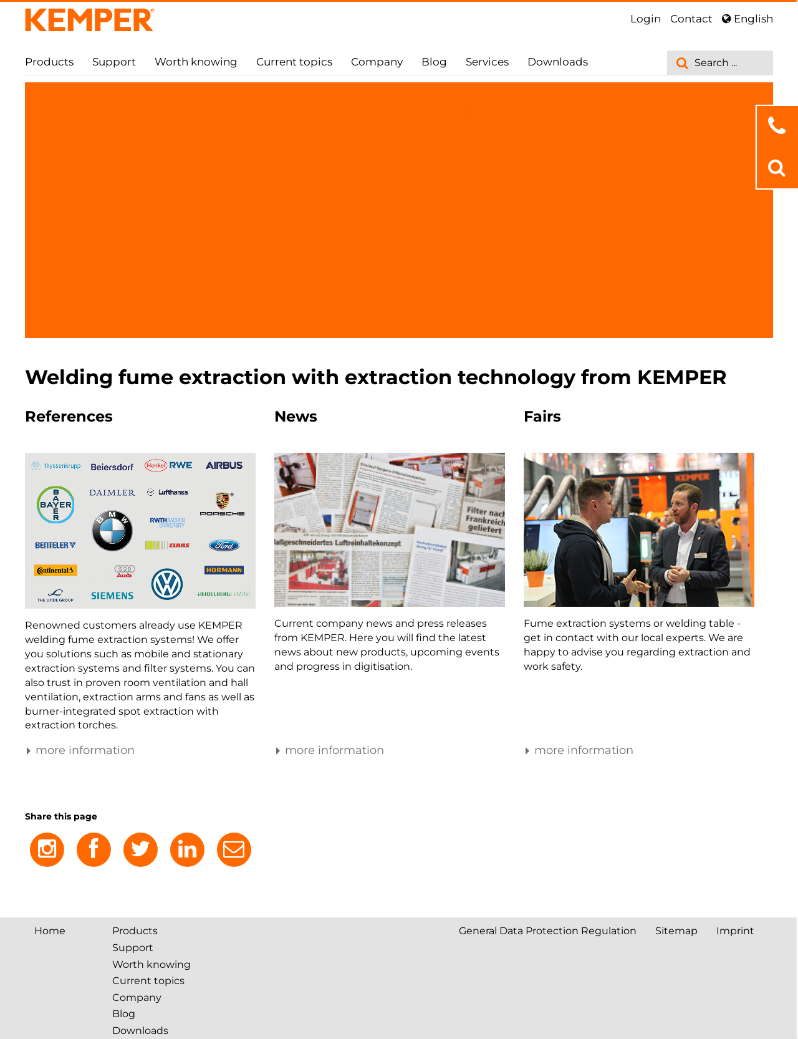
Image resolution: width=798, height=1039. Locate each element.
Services (487, 62)
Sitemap (676, 931)
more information (80, 750)
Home (49, 931)
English (747, 18)
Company (377, 62)
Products (49, 62)
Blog (434, 62)
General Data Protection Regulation (548, 931)
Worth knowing (196, 62)
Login (645, 18)
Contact (691, 18)
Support (114, 62)
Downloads (557, 62)
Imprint (735, 931)
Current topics (294, 62)
